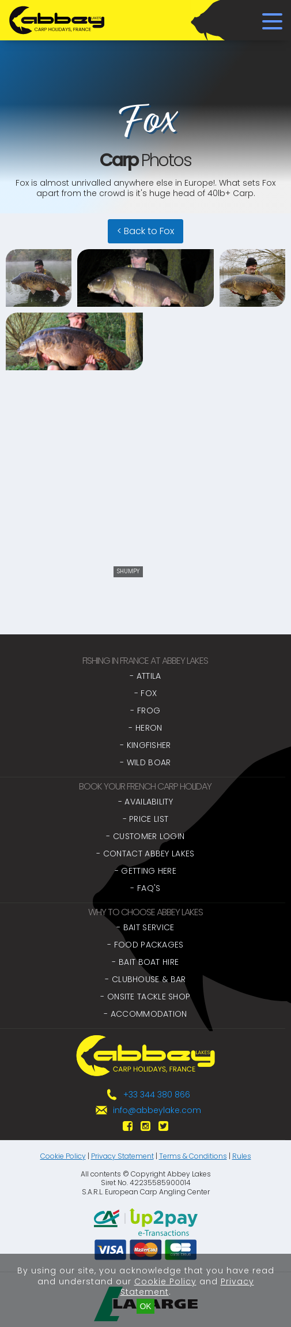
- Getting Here (145, 871)
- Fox (145, 693)
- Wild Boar (145, 762)
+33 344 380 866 (156, 1094)
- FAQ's (145, 888)
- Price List (146, 819)
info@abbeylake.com (157, 1110)
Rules (241, 1156)
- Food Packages (145, 944)
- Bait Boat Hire (145, 962)
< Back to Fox (145, 231)
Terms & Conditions (193, 1156)
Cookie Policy (63, 1156)
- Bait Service (145, 927)
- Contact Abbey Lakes (145, 853)
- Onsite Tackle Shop (145, 996)
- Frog (145, 710)
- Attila (145, 676)
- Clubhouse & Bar (145, 979)
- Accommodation (145, 1014)
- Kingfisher (145, 745)
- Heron (145, 728)
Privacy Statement (122, 1156)
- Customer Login (145, 836)
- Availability (145, 801)
